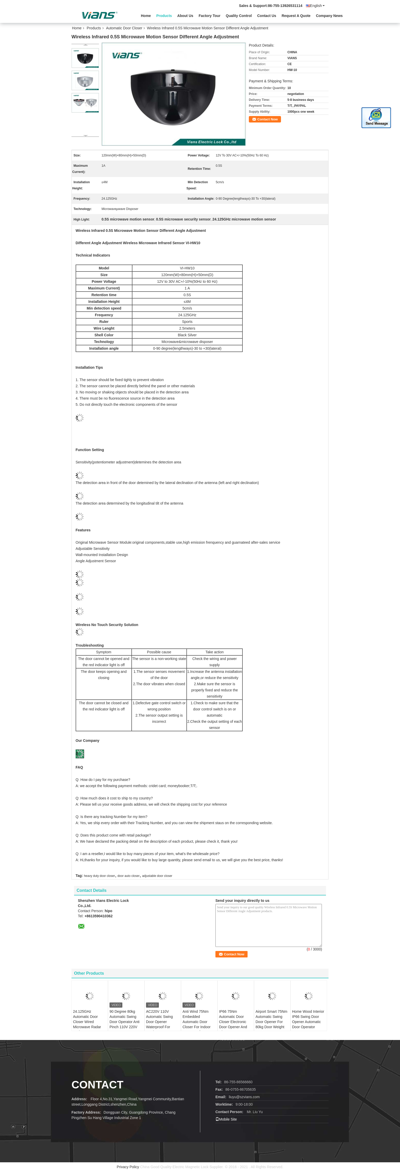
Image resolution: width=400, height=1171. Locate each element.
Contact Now (267, 119)
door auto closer (128, 876)
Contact (97, 1085)
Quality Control (239, 16)
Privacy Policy (128, 1167)
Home (146, 16)
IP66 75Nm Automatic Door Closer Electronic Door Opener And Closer (233, 1021)
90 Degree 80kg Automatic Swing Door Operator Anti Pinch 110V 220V (125, 1019)
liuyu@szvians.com (244, 1097)
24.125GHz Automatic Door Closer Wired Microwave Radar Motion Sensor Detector (87, 1024)
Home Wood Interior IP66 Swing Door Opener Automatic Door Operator (308, 1019)
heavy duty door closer (99, 876)
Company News (329, 16)
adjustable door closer (157, 876)
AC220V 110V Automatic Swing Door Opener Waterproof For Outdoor (159, 1021)
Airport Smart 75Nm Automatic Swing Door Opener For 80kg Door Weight (271, 1019)
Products (164, 16)
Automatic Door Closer (124, 28)
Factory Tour (210, 16)
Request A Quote (296, 16)
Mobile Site (226, 1119)
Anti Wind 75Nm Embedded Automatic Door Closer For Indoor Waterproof (197, 1021)
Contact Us (266, 16)
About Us (185, 16)
